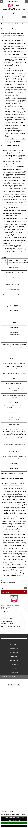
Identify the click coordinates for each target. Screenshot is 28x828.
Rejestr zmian (14, 656)
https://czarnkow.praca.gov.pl (14, 618)
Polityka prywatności (14, 672)
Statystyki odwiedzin (14, 664)
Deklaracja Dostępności (14, 660)
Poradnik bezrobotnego (7, 23)
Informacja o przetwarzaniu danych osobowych (14, 817)
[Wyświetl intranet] (25, 588)
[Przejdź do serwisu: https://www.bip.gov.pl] (14, 1)
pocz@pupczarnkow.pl (8, 616)
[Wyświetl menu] (26, 1)
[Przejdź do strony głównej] (14, 9)
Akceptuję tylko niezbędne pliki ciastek (14, 823)
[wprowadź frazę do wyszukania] (12, 17)
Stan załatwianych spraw (14, 636)
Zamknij (14, 826)
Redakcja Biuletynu (14, 648)
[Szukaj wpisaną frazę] (24, 17)
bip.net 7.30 (14, 682)
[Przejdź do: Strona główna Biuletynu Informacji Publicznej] (1, 24)
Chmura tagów (14, 668)
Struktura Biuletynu (14, 644)
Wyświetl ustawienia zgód (14, 820)
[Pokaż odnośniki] (1, 1)
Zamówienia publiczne (14, 640)
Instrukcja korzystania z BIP (14, 652)
